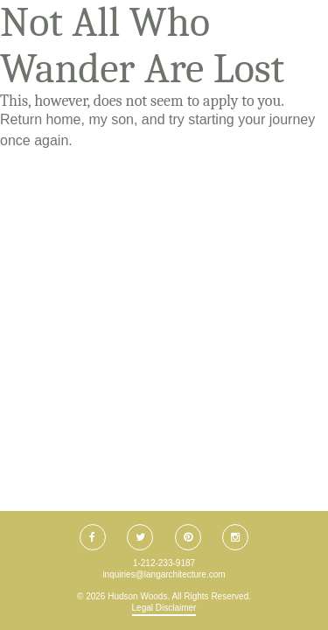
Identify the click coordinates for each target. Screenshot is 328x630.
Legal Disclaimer (164, 607)
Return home (40, 119)
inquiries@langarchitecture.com (163, 574)
